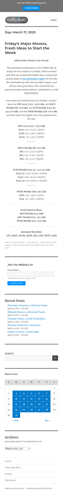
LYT (11, 245)
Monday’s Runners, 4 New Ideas (24, 325)
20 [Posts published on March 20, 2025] (39, 404)
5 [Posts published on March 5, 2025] (31, 393)
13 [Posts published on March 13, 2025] (39, 398)
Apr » (47, 420)
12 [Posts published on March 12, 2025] (31, 398)
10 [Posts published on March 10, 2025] (16, 398)
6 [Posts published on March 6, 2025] (39, 393)
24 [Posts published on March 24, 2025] (16, 409)
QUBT (37, 245)
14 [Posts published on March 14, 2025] (47, 398)
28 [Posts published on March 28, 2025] (46, 409)
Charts (8, 474)
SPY (51, 245)
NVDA (22, 245)
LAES (7, 245)
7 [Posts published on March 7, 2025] (46, 393)
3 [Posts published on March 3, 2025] (16, 393)
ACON (42, 242)
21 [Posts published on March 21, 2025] (47, 404)
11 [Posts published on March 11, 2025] (24, 398)
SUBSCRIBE (31, 8)
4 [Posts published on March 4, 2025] (24, 393)
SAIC (47, 245)
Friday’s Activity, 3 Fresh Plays (23, 331)
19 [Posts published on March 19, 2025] (31, 404)
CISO (48, 242)
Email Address (13, 270)
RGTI (42, 245)
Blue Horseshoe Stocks (14, 488)
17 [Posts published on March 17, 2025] (16, 404)
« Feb (15, 420)
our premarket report (34, 78)
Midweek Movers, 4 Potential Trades (26, 312)
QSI (32, 245)
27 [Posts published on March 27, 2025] (39, 409)
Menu (54, 20)
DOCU (53, 242)
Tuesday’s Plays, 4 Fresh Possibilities (26, 318)
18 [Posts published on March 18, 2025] (24, 404)
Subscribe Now (13, 467)
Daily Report (32, 242)
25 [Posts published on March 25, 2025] (24, 409)
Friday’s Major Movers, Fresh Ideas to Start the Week (27, 48)
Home (8, 461)
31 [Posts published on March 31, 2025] (16, 415)
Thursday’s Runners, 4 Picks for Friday (27, 305)
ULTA (7, 248)
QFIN (28, 245)
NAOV (16, 245)
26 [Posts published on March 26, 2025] (31, 409)
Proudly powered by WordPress (39, 488)
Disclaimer (10, 480)
